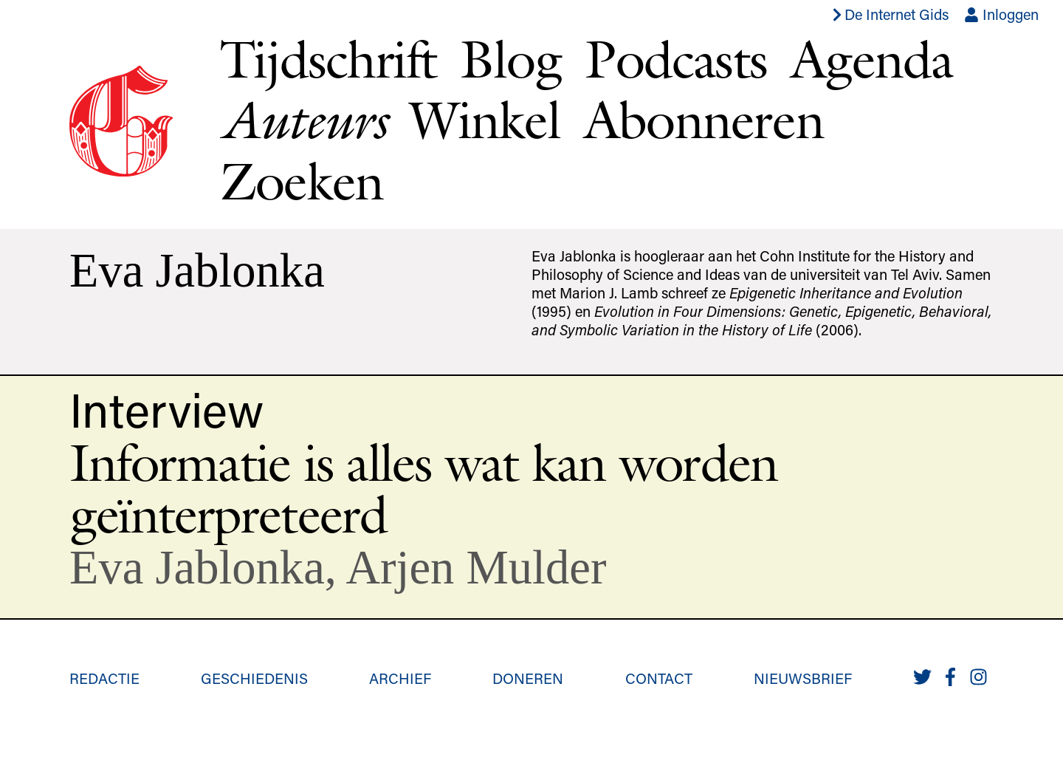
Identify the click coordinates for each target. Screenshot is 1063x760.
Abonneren (704, 119)
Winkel (485, 119)
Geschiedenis (254, 678)
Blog (510, 58)
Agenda (871, 58)
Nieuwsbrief (803, 678)
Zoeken (301, 180)
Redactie (104, 678)
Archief (400, 678)
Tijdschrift (328, 58)
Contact (658, 678)
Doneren (527, 678)
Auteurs (303, 119)
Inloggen (1001, 14)
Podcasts (676, 58)
